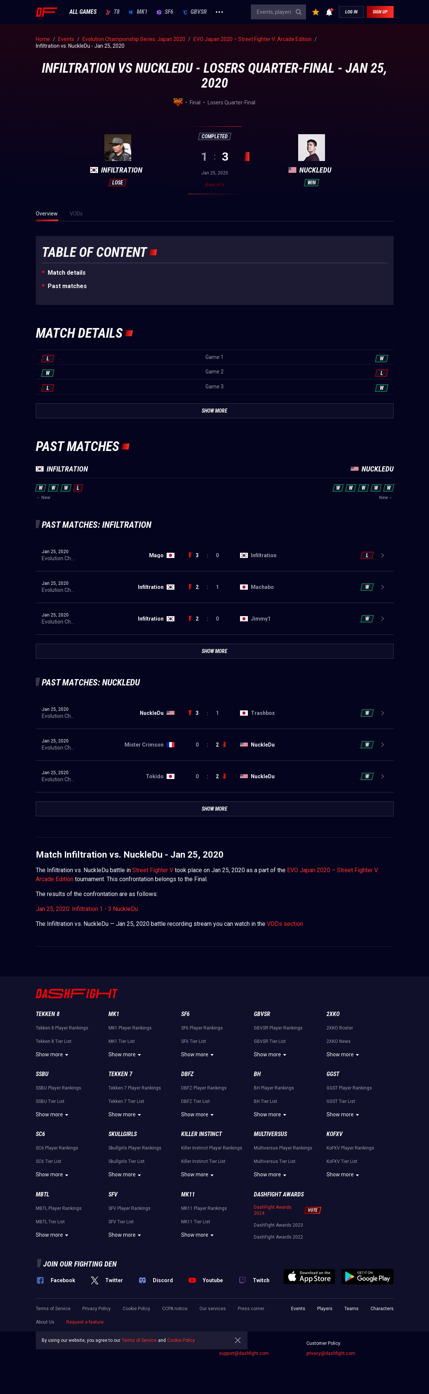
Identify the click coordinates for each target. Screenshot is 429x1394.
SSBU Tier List (50, 1101)
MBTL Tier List (50, 1221)
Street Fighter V (152, 870)
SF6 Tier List (193, 1041)
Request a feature (85, 1322)
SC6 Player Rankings (57, 1148)
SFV (112, 1194)
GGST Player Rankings (349, 1088)
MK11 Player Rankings (204, 1208)
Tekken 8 (48, 1014)
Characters (382, 1308)
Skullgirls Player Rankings (134, 1148)
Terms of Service (53, 1308)
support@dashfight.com (244, 1353)
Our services (212, 1308)
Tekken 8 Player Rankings (62, 1028)
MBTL (42, 1194)
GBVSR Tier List (270, 1041)
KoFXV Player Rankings (350, 1148)
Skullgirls (122, 1134)
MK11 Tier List (195, 1221)
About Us (45, 1322)
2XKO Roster (340, 1028)
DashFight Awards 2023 (278, 1225)
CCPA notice (174, 1308)
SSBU (42, 1074)
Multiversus (270, 1134)
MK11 (188, 1194)
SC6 (40, 1134)
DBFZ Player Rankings (204, 1088)
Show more (53, 1055)
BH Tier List (265, 1101)
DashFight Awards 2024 (272, 1210)
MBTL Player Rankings (59, 1208)
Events (298, 1308)
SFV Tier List (121, 1221)
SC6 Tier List (48, 1161)
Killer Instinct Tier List (203, 1161)
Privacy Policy (96, 1308)
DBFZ (187, 1074)
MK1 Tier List (121, 1041)
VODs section (285, 923)
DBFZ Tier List (195, 1101)
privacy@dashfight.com (330, 1353)
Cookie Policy (136, 1308)
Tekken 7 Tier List (126, 1101)
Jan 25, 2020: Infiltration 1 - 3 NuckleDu (87, 908)
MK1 (138, 12)
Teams (351, 1308)
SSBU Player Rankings (58, 1088)
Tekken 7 (120, 1074)
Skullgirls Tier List (126, 1161)
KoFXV (335, 1134)
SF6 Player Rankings (202, 1028)
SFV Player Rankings (129, 1208)
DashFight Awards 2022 (278, 1237)
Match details (67, 272)
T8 (112, 12)
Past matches (67, 286)
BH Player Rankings (274, 1088)
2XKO (333, 1014)
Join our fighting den (80, 1263)
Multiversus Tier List (275, 1161)
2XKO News (339, 1041)
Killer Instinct (201, 1134)
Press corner (251, 1308)
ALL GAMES (83, 12)
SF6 (165, 12)
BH (257, 1074)
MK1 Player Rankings (130, 1028)
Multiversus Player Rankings (283, 1148)
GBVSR (194, 12)
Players (324, 1308)
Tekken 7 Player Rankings (134, 1088)
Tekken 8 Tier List (54, 1041)
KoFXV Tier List (342, 1161)
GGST (333, 1074)
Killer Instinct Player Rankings (211, 1148)
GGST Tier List (341, 1101)
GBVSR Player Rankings (278, 1028)
